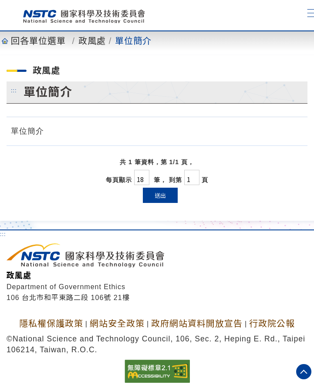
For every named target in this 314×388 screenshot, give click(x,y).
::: (14, 90)
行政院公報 (272, 323)
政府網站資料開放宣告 (197, 323)
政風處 (92, 41)
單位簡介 (133, 41)
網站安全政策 (117, 323)
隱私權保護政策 (51, 323)
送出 (160, 195)
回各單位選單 (38, 41)
